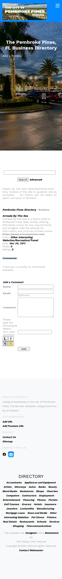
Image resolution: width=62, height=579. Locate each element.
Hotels (38, 504)
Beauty (52, 486)
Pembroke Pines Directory (19, 209)
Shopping (18, 526)
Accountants (14, 482)
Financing (28, 499)
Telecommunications (38, 526)
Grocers (26, 504)
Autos (32, 486)
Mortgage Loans (15, 513)
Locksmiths (27, 508)
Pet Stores (37, 517)
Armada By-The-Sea (15, 215)
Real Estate (10, 521)
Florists (52, 499)
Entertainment (11, 499)
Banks (42, 486)
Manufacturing (45, 508)
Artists (8, 486)
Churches (52, 491)
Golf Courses (11, 504)
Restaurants (26, 521)
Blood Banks (9, 491)
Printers (51, 517)
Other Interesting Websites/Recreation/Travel (20, 239)
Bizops (40, 491)
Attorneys (20, 486)
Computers (12, 495)
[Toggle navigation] (58, 5)
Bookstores (26, 491)
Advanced (35, 179)
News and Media (37, 513)
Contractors (29, 495)
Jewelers (11, 508)
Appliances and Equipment (40, 482)
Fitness (41, 499)
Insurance (50, 504)
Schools (41, 521)
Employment (46, 495)
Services (54, 521)
